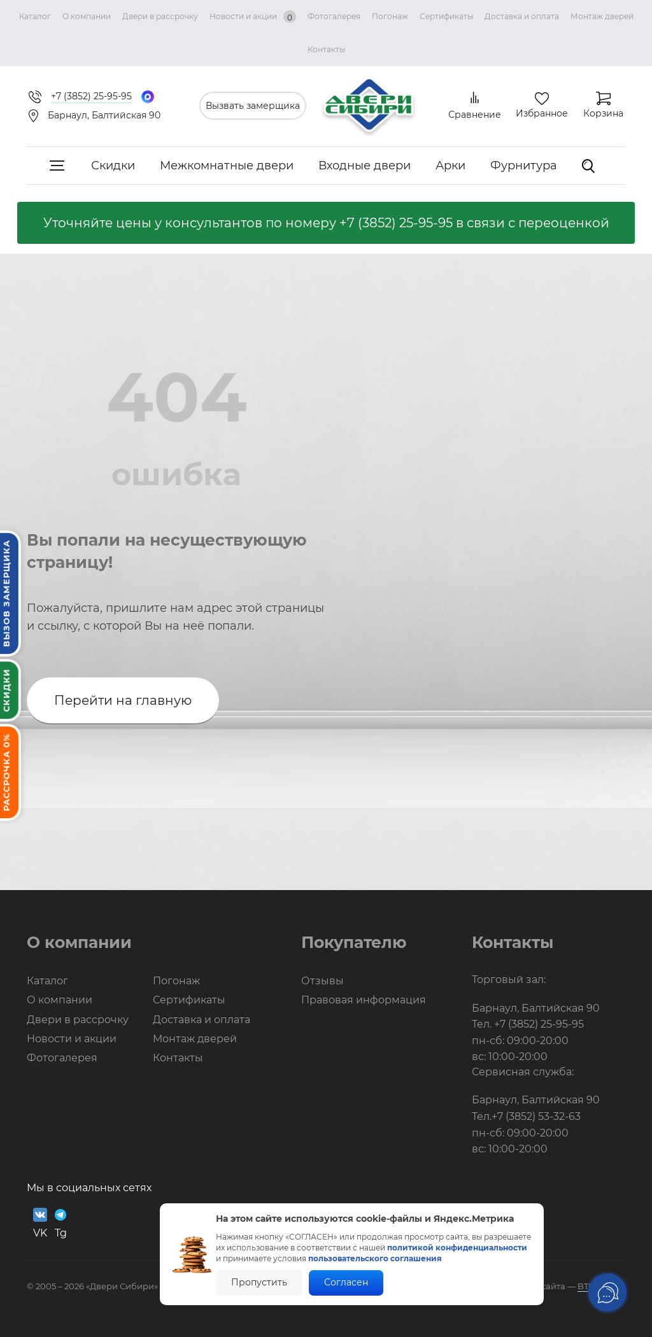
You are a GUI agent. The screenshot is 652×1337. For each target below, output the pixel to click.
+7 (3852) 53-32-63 (536, 1116)
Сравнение (474, 114)
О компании (86, 16)
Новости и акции (252, 16)
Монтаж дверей (602, 16)
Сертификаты (446, 16)
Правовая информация (363, 1000)
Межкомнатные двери (227, 166)
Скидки (113, 166)
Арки (450, 166)
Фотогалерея (334, 16)
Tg (60, 1223)
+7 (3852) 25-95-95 (396, 222)
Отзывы (322, 981)
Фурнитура (523, 166)
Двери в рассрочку (160, 16)
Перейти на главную (123, 700)
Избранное (542, 113)
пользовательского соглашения (375, 1258)
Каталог (35, 16)
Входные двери (364, 166)
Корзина (603, 113)
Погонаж (390, 16)
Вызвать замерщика (253, 105)
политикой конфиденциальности (457, 1247)
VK (40, 1223)
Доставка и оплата (522, 16)
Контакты (326, 49)
